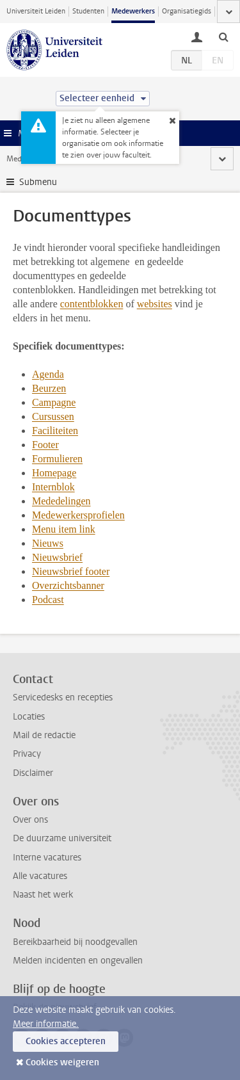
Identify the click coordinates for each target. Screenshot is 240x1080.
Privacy (27, 754)
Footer (45, 444)
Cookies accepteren (66, 1041)
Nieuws (47, 543)
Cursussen (53, 416)
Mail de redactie (44, 735)
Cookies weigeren (62, 1062)
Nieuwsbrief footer (70, 571)
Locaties (29, 717)
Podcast (48, 599)
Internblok (53, 486)
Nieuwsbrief (57, 557)
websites (154, 303)
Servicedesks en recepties (63, 697)
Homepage (54, 472)
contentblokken (92, 303)
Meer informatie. (46, 1024)
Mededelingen (61, 501)
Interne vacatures (47, 857)
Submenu (38, 182)
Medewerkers (133, 11)
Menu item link (63, 529)
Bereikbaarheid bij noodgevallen (75, 942)
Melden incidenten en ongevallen (78, 961)
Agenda (48, 374)
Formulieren (57, 458)
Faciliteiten (55, 430)
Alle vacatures (40, 876)
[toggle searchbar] (223, 36)
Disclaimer (33, 773)
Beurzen (49, 388)
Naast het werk (43, 895)
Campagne (54, 402)
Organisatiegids (186, 11)
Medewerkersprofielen (78, 515)
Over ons (30, 820)
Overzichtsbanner (68, 585)
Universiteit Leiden (35, 11)
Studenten (88, 11)
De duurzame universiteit (62, 838)
